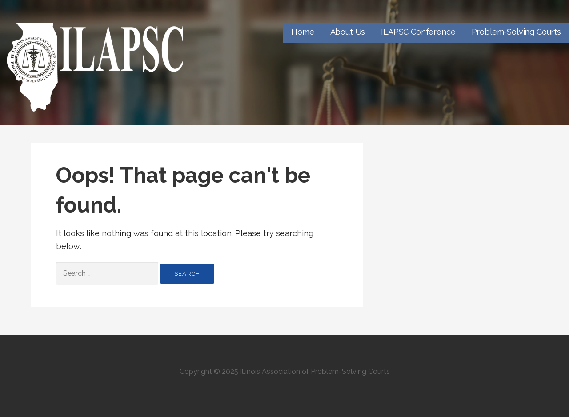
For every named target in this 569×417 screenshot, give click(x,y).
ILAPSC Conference (418, 31)
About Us (347, 31)
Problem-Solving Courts (516, 31)
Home (302, 31)
